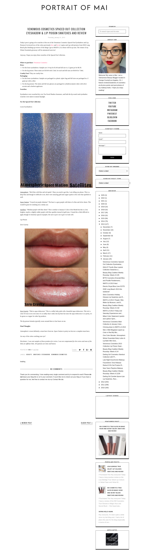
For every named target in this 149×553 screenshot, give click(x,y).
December (106, 227)
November (106, 230)
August (105, 238)
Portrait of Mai (74, 8)
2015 (103, 218)
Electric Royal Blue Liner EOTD (114, 286)
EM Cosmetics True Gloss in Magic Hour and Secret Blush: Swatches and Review (112, 429)
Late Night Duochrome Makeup (114, 360)
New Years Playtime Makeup (113, 368)
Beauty (29, 354)
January (105, 259)
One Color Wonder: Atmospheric (114, 335)
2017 (103, 212)
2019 (103, 207)
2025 (103, 195)
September (107, 236)
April (104, 250)
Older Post (86, 423)
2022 (103, 198)
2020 (103, 204)
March (105, 253)
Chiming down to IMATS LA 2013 (114, 327)
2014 (103, 221)
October (105, 233)
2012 (103, 382)
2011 (103, 385)
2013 (103, 224)
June (104, 244)
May (104, 247)
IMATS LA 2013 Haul (110, 283)
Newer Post (27, 423)
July (104, 241)
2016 (103, 215)
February (106, 256)
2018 (103, 210)
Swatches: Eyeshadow (41, 354)
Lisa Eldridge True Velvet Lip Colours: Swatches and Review (115, 468)
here (52, 45)
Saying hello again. (106, 511)
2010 (103, 388)
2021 (103, 201)
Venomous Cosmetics (40, 62)
